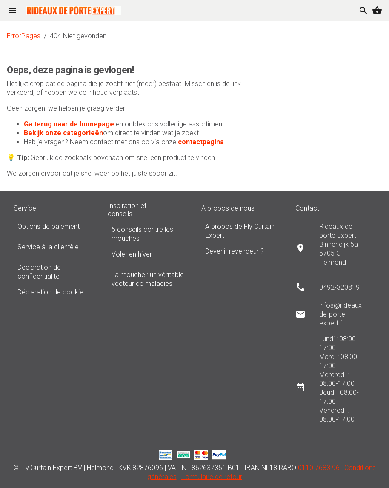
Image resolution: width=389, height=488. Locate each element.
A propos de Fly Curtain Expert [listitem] (241, 231)
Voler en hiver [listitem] (148, 256)
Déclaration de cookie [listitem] (54, 294)
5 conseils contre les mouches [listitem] (148, 234)
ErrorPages (23, 36)
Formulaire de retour (211, 477)
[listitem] (336, 248)
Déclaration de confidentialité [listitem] (54, 272)
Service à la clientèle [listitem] (54, 249)
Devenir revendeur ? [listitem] (241, 253)
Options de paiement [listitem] (54, 229)
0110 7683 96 (319, 468)
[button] (85, 208)
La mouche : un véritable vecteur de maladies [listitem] (148, 279)
